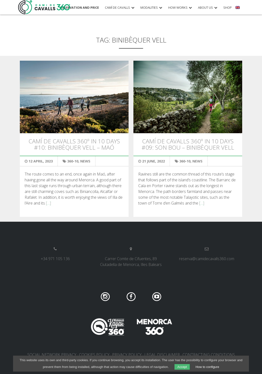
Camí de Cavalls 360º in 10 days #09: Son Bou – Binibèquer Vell (188, 144)
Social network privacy (51, 354)
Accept (182, 367)
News (85, 161)
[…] (48, 203)
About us (205, 8)
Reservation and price (79, 8)
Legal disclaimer (162, 354)
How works (178, 8)
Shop (227, 8)
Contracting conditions (208, 354)
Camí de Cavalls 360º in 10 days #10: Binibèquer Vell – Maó (74, 144)
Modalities (149, 8)
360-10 (72, 161)
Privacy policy (127, 354)
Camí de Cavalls (117, 8)
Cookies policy (94, 354)
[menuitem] (238, 9)
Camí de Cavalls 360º (44, 7)
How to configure (207, 367)
